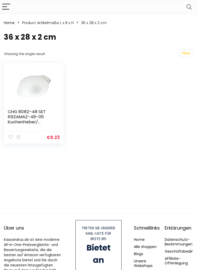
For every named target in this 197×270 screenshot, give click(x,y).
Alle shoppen (145, 246)
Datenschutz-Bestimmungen (178, 242)
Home (9, 22)
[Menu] (6, 7)
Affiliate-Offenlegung (176, 261)
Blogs (138, 253)
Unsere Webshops (143, 263)
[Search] (189, 7)
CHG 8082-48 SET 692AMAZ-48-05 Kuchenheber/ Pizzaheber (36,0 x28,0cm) (27, 122)
